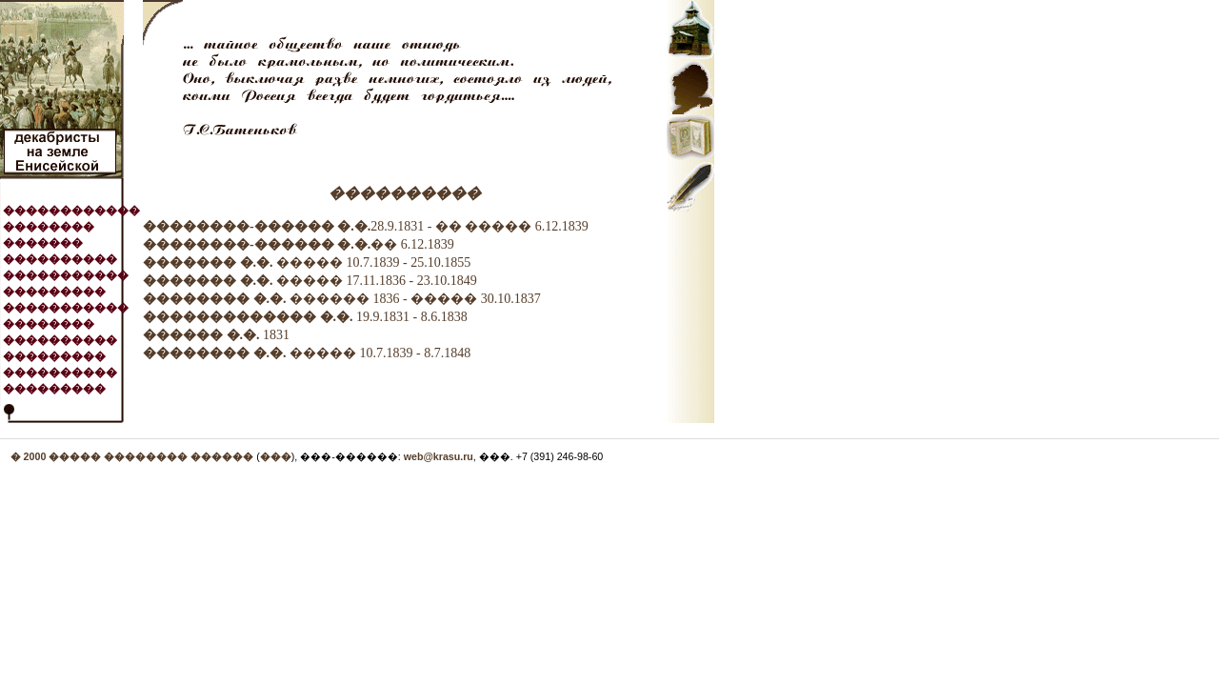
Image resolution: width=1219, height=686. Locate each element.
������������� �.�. (248, 317)
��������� (54, 291)
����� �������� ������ (151, 456)
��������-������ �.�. (256, 226)
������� (43, 243)
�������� (48, 226)
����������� (66, 275)
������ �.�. (201, 335)
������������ (71, 210)
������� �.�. (208, 262)
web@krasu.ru (438, 456)
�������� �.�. (215, 299)
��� (275, 456)
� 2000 (30, 456)
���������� (60, 259)
